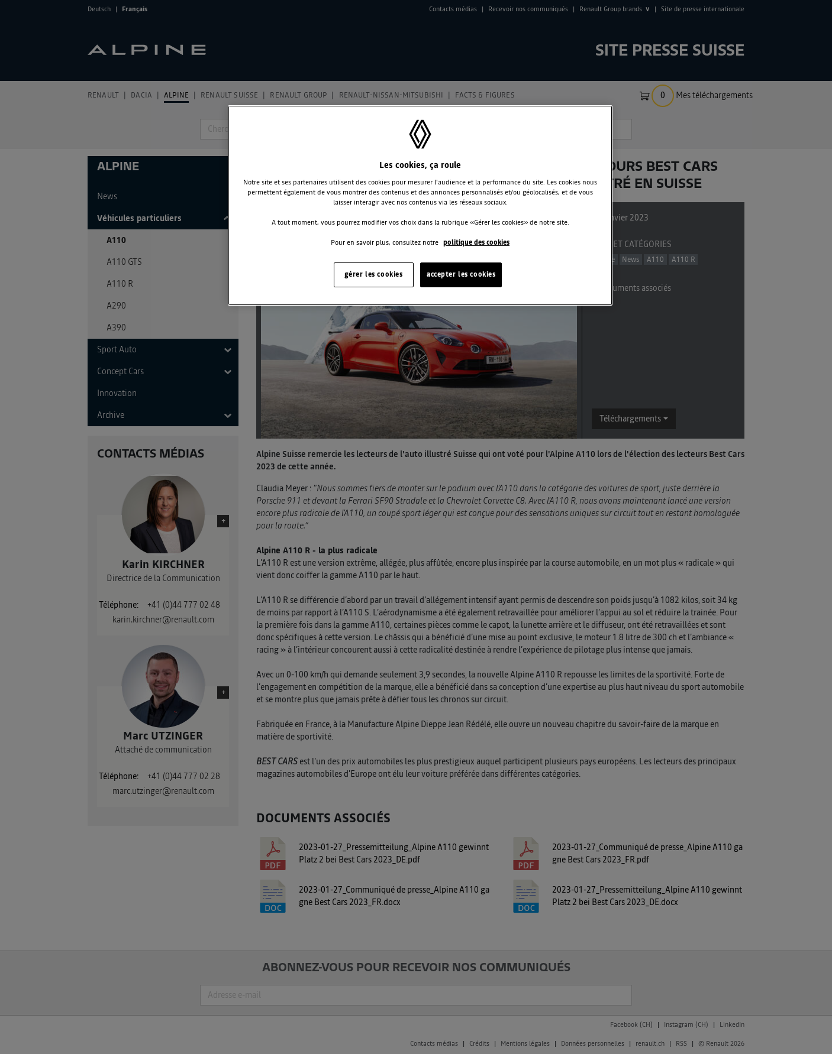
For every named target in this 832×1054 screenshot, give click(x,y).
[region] (420, 205)
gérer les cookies (373, 274)
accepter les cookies (461, 274)
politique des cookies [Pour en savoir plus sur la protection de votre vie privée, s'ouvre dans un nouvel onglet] (476, 242)
